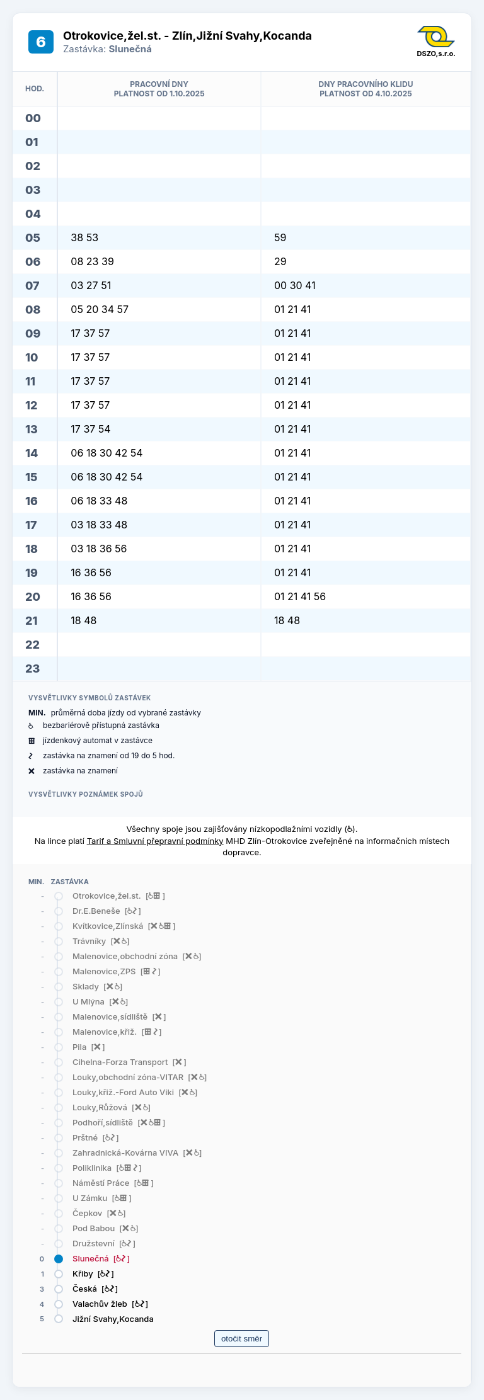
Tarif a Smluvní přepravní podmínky (155, 841)
